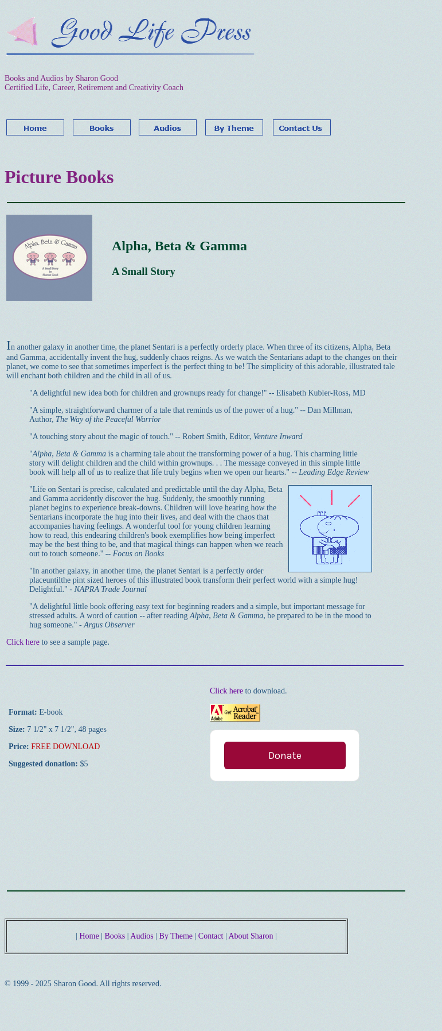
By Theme (176, 936)
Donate (285, 755)
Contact (211, 936)
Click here (23, 642)
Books (114, 936)
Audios (141, 936)
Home (89, 936)
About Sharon (250, 936)
